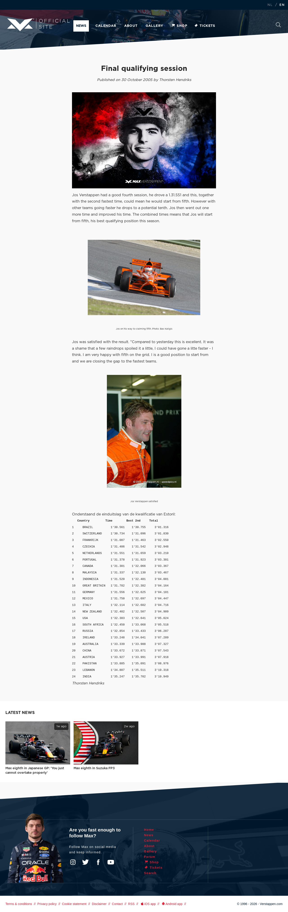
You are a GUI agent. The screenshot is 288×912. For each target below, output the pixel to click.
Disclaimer (99, 904)
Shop (179, 26)
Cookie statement (74, 904)
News (81, 26)
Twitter (85, 862)
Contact (117, 904)
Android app (171, 904)
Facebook (98, 862)
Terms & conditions (18, 904)
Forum (149, 857)
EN (282, 5)
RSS (131, 904)
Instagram (72, 862)
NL (270, 5)
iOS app (148, 904)
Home (149, 829)
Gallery (154, 26)
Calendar (105, 26)
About (131, 26)
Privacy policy (47, 904)
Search (278, 24)
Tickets (204, 26)
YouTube (110, 862)
